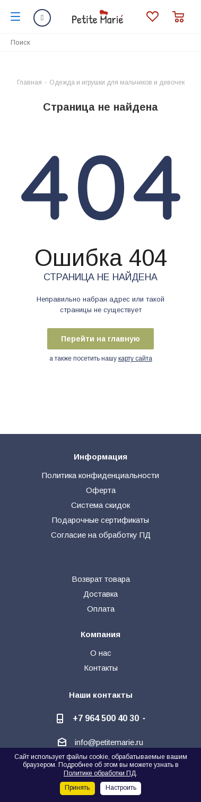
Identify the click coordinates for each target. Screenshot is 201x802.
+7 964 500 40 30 (106, 718)
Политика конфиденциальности (100, 475)
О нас (100, 652)
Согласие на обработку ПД (101, 534)
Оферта (101, 490)
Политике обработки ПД (100, 773)
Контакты (101, 667)
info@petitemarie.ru (109, 742)
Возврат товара (101, 578)
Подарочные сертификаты (100, 519)
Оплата (101, 608)
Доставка (100, 593)
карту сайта (135, 358)
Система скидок (100, 504)
